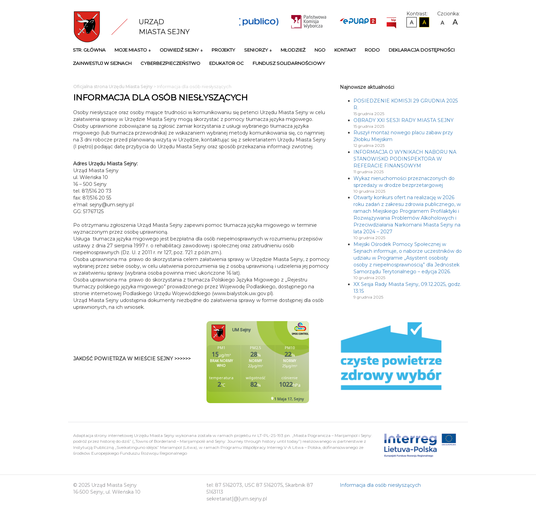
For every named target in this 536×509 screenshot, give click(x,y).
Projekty (223, 50)
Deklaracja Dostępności (422, 50)
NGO (319, 50)
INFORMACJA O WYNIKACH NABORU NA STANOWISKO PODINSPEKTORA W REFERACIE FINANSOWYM (404, 159)
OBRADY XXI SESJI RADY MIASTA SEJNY (403, 120)
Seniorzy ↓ (258, 50)
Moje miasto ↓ (133, 50)
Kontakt (345, 50)
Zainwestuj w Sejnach (102, 63)
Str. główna (89, 50)
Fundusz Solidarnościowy (289, 63)
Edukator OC (226, 63)
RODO (372, 50)
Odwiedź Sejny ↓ (181, 50)
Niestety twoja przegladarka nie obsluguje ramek (274, 362)
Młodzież (293, 50)
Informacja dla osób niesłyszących (380, 485)
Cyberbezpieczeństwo (170, 63)
